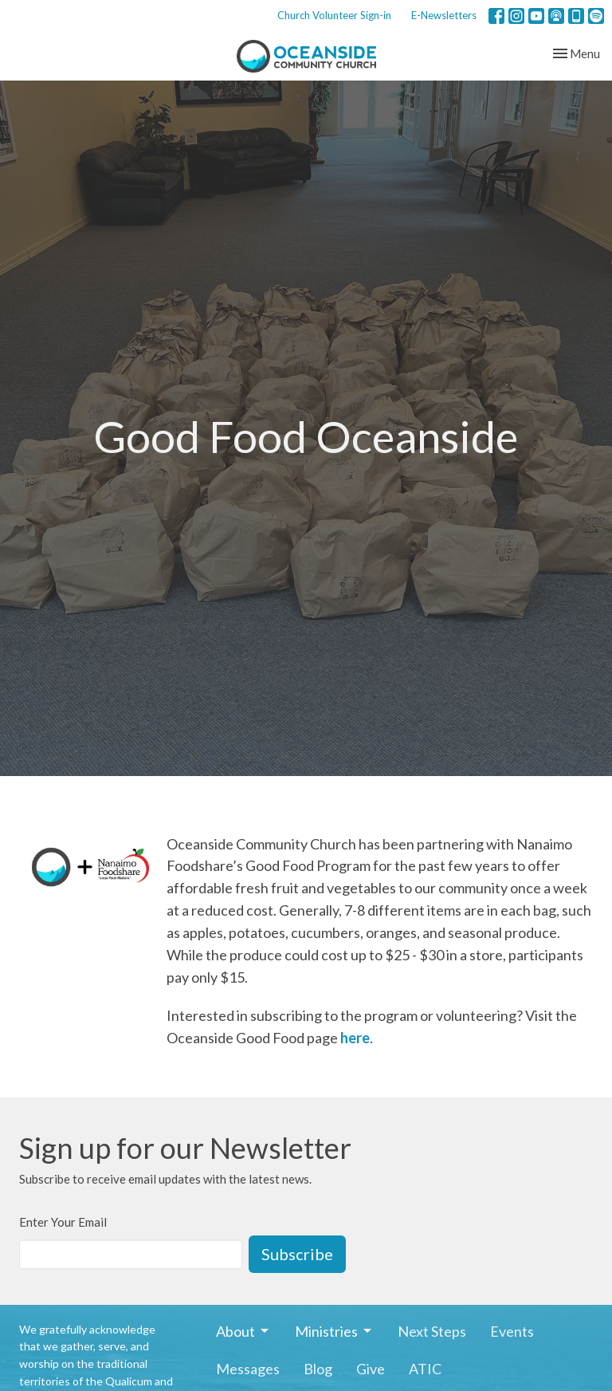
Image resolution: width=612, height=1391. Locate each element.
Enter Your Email (63, 1222)
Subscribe (297, 1253)
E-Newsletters (444, 15)
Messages (248, 1368)
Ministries (334, 1331)
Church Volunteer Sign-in (334, 15)
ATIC (425, 1368)
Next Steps (432, 1331)
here (355, 1037)
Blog (318, 1368)
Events (512, 1331)
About (243, 1331)
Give (370, 1368)
